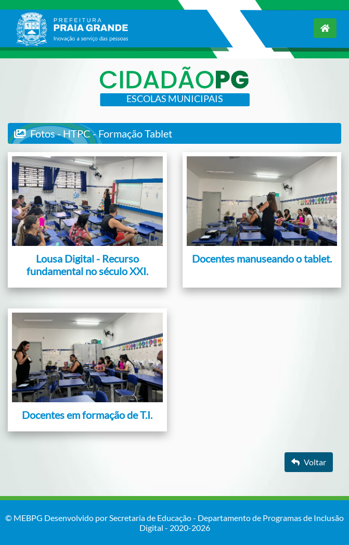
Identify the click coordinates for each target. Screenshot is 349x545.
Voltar (308, 462)
